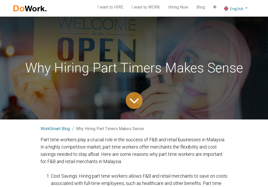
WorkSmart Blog (55, 128)
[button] (215, 8)
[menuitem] (110, 8)
